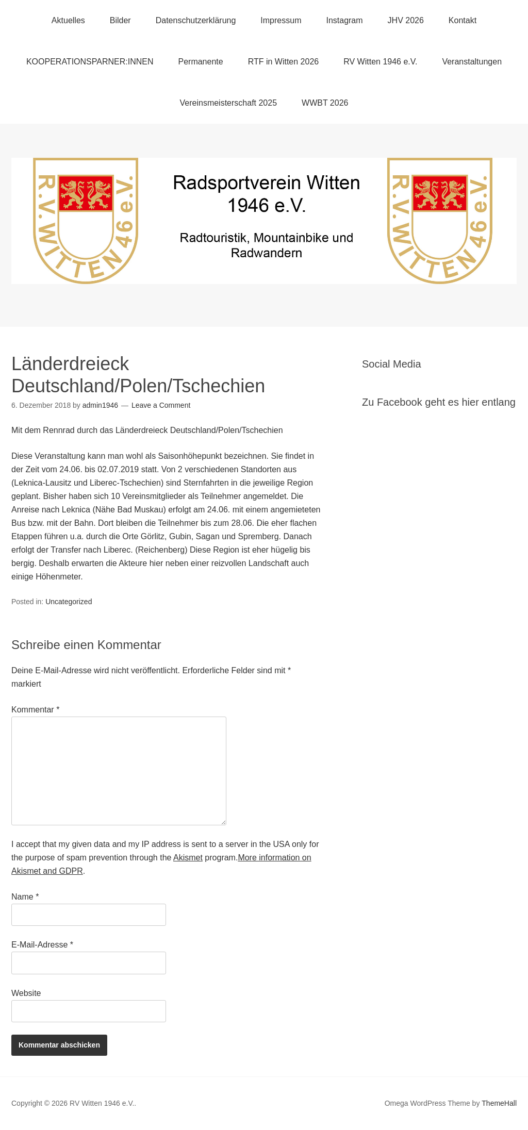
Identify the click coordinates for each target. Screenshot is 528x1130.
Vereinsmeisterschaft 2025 (228, 102)
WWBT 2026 (325, 102)
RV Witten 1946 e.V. (380, 61)
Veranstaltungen (472, 61)
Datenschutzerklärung (196, 20)
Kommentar (35, 709)
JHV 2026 (406, 20)
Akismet (188, 857)
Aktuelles (68, 20)
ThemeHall (499, 1103)
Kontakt (462, 20)
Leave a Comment (160, 405)
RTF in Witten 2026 (283, 61)
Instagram (344, 20)
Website (26, 993)
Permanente (200, 61)
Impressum (280, 20)
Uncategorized (68, 601)
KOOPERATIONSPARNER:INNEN (90, 61)
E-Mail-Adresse (42, 944)
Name (25, 896)
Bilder (120, 20)
